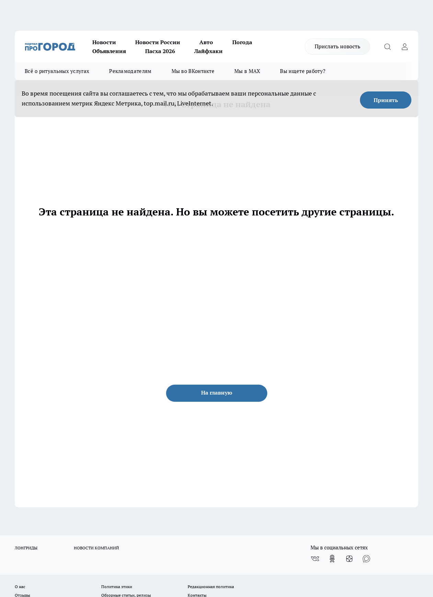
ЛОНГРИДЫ (26, 547)
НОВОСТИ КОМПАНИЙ (96, 547)
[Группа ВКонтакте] (315, 558)
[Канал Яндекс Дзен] (349, 558)
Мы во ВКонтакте (193, 71)
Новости (104, 42)
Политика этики (116, 586)
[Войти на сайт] (404, 46)
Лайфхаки (208, 51)
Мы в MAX (247, 71)
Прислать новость (337, 46)
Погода (242, 42)
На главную (216, 392)
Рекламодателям (130, 71)
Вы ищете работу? (302, 71)
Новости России (157, 42)
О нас (20, 586)
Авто (206, 42)
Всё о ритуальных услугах (57, 71)
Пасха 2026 (160, 51)
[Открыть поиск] (387, 46)
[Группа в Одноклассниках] (332, 558)
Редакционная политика (211, 586)
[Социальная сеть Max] (366, 558)
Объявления (109, 51)
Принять (386, 100)
